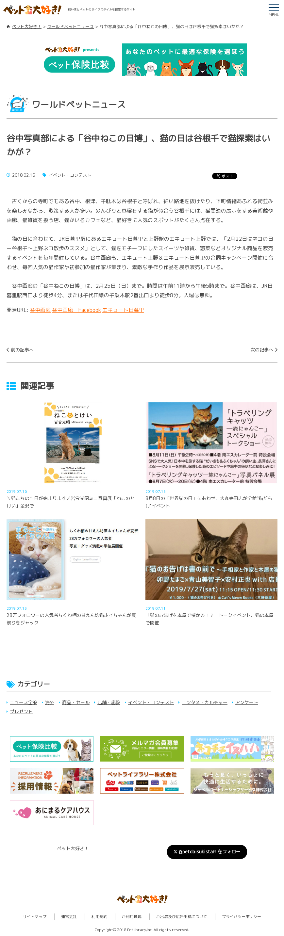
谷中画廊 (40, 310)
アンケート (246, 702)
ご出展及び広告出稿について (181, 916)
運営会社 (69, 916)
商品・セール (76, 702)
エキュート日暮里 (123, 310)
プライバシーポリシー (241, 916)
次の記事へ (261, 350)
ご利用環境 (132, 916)
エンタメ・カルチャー (204, 702)
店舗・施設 (108, 702)
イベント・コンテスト (151, 702)
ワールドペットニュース (70, 26)
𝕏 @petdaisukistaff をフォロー (207, 851)
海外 (49, 702)
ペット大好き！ (27, 26)
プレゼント (21, 711)
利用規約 (99, 916)
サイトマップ (34, 916)
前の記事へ (22, 350)
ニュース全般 (23, 702)
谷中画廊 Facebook (76, 310)
